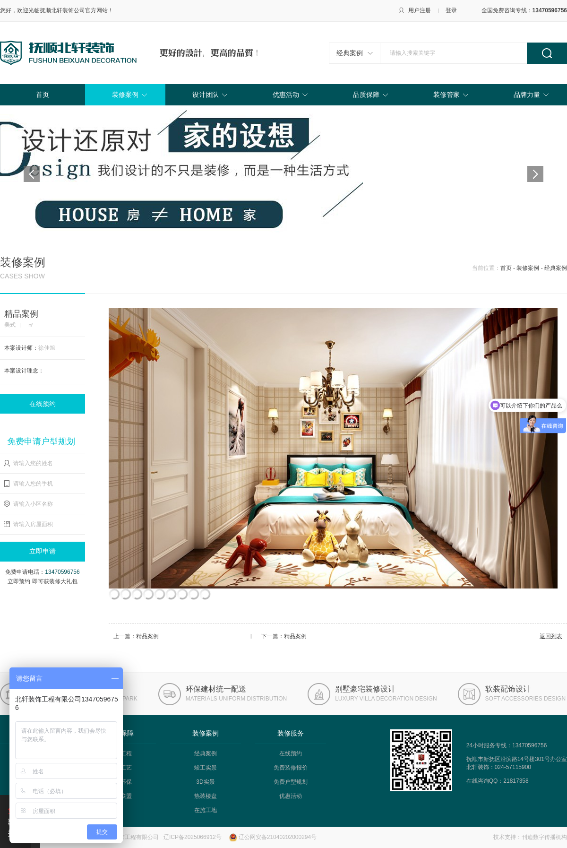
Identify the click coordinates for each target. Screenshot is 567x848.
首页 (42, 94)
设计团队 (205, 94)
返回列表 (551, 636)
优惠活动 (286, 94)
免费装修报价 (291, 767)
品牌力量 (527, 94)
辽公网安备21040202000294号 (278, 837)
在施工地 (205, 810)
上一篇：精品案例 (136, 636)
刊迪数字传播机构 (544, 837)
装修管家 (446, 94)
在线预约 (42, 403)
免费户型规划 (291, 782)
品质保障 (366, 94)
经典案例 (349, 53)
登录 (451, 10)
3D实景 (205, 782)
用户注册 (419, 10)
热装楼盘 (205, 796)
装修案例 (125, 94)
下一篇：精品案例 (284, 636)
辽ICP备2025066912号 (192, 837)
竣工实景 (205, 767)
